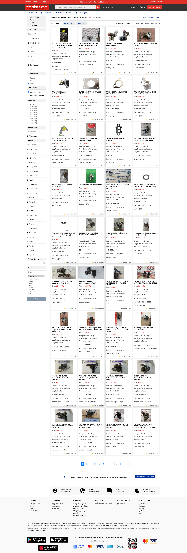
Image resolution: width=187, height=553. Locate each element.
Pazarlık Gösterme (37, 95)
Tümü (32, 84)
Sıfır (31, 81)
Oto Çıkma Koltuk (78, 508)
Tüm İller (36, 276)
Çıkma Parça (46, 13)
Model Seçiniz (36, 105)
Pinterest (141, 510)
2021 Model (36, 116)
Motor (59, 13)
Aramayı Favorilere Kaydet (150, 17)
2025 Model (36, 109)
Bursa (36, 286)
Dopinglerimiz (121, 503)
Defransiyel (76, 513)
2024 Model (36, 111)
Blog (44, 2)
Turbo (69, 13)
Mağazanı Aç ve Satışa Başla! (103, 503)
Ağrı (36, 293)
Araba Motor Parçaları (79, 503)
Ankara (36, 282)
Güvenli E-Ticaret (156, 2)
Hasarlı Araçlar (56, 506)
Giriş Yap (132, 7)
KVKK (31, 508)
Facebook (142, 503)
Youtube (141, 508)
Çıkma (32, 78)
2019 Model (36, 120)
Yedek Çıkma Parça (57, 503)
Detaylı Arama (107, 7)
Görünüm (119, 24)
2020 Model (36, 118)
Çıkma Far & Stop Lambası (80, 506)
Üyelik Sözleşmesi (35, 505)
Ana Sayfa (33, 13)
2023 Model (36, 112)
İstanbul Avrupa (36, 278)
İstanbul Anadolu (36, 280)
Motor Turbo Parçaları (79, 515)
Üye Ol (142, 7)
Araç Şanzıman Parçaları (80, 505)
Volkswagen (81, 13)
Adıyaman (36, 289)
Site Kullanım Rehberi (36, 503)
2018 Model (36, 122)
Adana (36, 287)
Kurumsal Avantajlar (32, 2)
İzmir (36, 284)
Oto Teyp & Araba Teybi (80, 512)
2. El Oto (54, 505)
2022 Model (36, 114)
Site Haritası (33, 510)
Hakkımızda (33, 512)
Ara (36, 299)
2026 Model (36, 107)
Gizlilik (32, 506)
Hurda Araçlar (56, 508)
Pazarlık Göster (35, 92)
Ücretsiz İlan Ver (155, 7)
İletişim (119, 505)
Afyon (36, 291)
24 (121, 464)
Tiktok (141, 512)
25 (127, 464)
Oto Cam (75, 510)
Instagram (142, 506)
